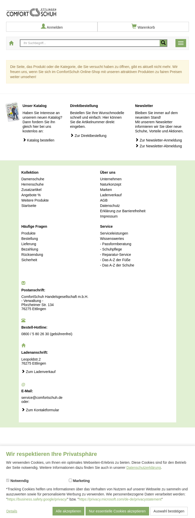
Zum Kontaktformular (40, 410)
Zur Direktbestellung (88, 135)
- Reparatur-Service (115, 255)
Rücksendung (32, 255)
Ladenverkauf (111, 195)
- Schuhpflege (111, 249)
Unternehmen (111, 179)
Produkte (28, 233)
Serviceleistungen (114, 233)
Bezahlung (29, 249)
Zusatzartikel (31, 190)
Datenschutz (110, 206)
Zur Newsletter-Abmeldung (158, 146)
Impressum (109, 216)
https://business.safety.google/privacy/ (37, 499)
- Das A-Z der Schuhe (117, 265)
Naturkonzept (110, 184)
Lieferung (28, 244)
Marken (106, 190)
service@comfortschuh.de (41, 398)
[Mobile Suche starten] (163, 43)
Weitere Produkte (35, 200)
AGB (104, 200)
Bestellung (29, 239)
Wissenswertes (112, 239)
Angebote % (31, 195)
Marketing (79, 481)
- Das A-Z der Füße (115, 260)
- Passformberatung (115, 244)
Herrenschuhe (32, 184)
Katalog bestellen (38, 140)
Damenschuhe (32, 179)
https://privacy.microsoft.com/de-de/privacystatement (120, 499)
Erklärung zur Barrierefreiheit (122, 211)
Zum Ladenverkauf (38, 371)
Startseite (28, 206)
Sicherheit (29, 260)
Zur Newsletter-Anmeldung (158, 140)
